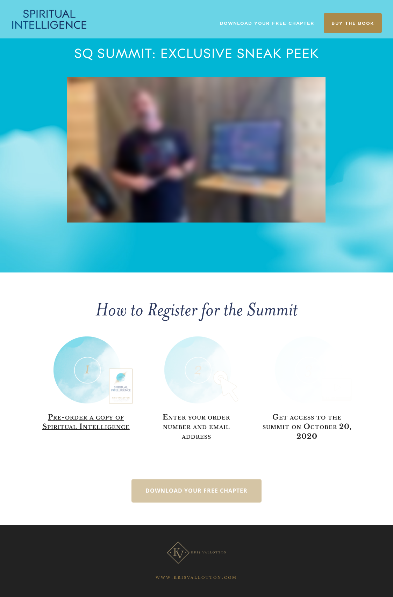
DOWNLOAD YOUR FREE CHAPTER (267, 23)
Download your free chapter (196, 498)
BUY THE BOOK (352, 23)
